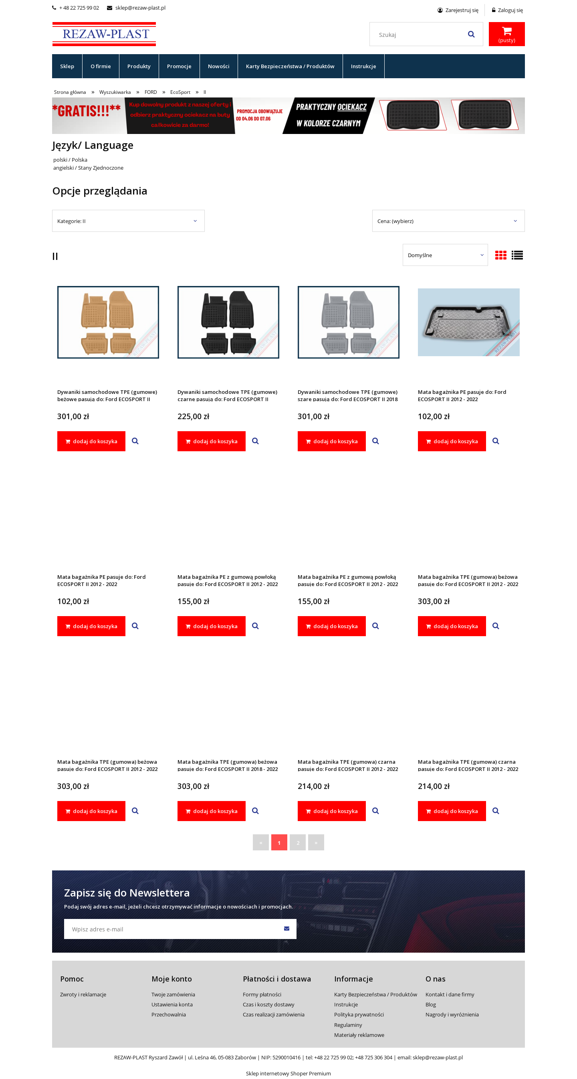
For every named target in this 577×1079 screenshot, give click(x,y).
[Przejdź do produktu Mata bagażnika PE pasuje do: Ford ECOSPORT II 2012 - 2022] (469, 333)
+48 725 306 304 (373, 1057)
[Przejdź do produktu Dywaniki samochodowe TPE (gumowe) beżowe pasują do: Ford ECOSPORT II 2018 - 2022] (108, 333)
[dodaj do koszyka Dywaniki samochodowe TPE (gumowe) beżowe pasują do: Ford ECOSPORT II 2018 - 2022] (91, 441)
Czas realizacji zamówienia (274, 1014)
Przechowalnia (168, 1014)
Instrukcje (346, 1004)
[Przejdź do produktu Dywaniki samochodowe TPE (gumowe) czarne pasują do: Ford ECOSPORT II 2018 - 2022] (228, 333)
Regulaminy (348, 1024)
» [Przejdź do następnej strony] (316, 842)
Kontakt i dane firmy (450, 994)
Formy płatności (262, 994)
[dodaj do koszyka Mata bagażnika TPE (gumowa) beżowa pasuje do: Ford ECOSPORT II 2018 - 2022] (212, 811)
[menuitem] (67, 66)
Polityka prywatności (359, 1014)
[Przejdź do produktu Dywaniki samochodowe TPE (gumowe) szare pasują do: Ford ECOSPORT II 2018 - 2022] (348, 333)
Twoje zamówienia (173, 994)
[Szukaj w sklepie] (428, 35)
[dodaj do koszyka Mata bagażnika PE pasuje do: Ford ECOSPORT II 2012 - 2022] (452, 441)
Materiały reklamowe (359, 1034)
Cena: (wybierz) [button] (395, 221)
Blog (431, 1004)
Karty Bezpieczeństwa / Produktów (375, 994)
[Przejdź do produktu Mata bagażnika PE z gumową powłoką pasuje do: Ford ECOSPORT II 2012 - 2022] (228, 518)
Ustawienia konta (172, 1004)
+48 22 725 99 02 (333, 1057)
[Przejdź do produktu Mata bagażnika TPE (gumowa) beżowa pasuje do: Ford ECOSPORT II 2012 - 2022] (469, 518)
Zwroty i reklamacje (83, 994)
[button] (135, 441)
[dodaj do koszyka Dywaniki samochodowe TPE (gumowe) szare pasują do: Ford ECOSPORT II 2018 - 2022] (332, 441)
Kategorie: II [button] (71, 221)
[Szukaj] (471, 34)
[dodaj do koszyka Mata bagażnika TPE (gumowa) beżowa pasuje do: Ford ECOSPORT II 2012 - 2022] (452, 626)
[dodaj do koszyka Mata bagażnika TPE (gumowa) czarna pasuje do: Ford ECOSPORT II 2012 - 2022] (332, 811)
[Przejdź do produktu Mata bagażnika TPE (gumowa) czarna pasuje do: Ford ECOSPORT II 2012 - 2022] (348, 703)
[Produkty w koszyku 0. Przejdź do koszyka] (507, 35)
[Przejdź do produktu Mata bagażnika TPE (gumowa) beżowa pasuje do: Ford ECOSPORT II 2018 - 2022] (228, 703)
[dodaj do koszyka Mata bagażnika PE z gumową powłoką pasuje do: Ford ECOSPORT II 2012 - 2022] (212, 626)
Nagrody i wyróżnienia (452, 1014)
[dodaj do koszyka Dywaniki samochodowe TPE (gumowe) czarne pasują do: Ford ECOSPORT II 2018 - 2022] (212, 441)
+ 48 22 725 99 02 (75, 7)
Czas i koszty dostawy (269, 1004)
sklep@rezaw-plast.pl (136, 7)
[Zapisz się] (286, 929)
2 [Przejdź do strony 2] (298, 842)
